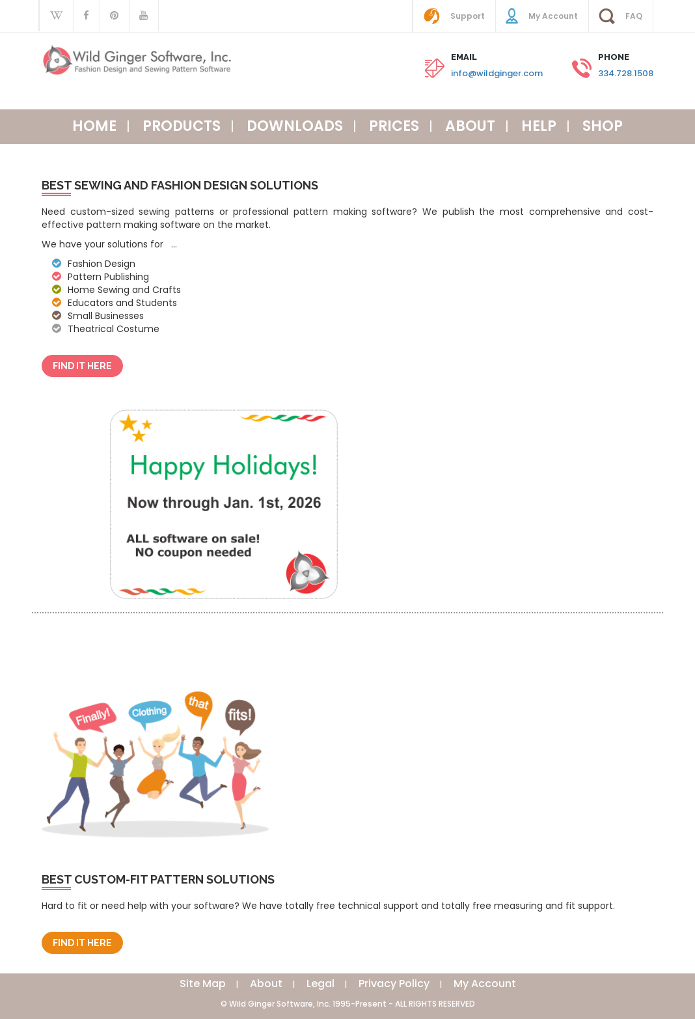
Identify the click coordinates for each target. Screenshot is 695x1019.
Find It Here (82, 366)
